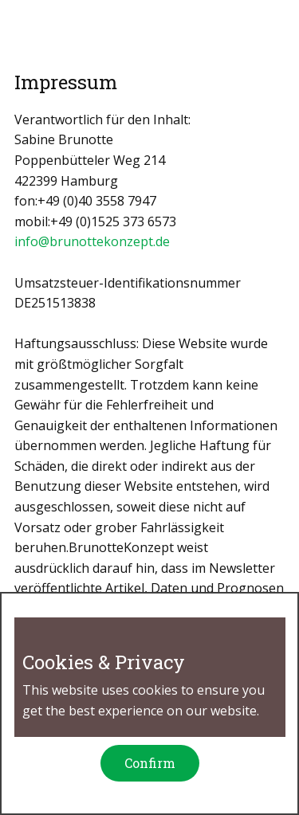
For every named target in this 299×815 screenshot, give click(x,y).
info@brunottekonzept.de (92, 241)
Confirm (149, 762)
